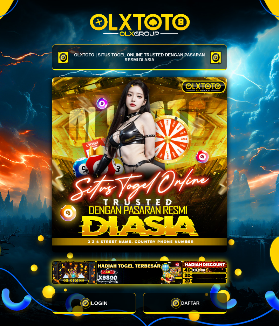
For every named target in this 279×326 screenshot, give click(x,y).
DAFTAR (185, 303)
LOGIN (94, 303)
